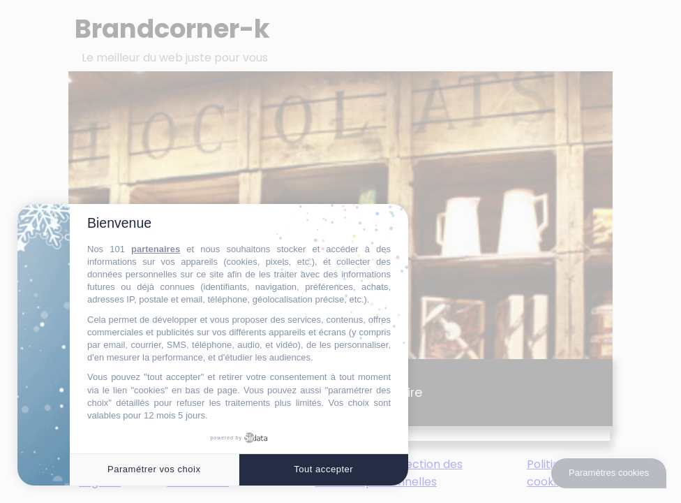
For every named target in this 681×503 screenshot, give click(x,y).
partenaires (155, 249)
